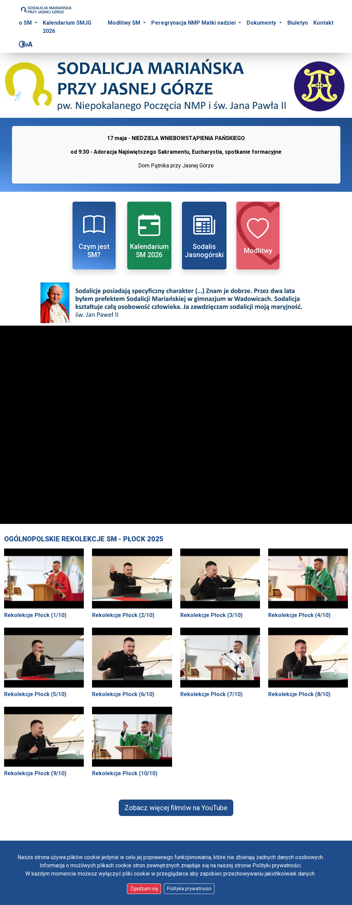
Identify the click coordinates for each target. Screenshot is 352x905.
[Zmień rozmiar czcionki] (29, 44)
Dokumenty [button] (262, 23)
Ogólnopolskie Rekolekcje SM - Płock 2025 (84, 539)
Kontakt (323, 23)
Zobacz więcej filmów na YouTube (176, 808)
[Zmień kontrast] (22, 44)
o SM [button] (26, 23)
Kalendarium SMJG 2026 (67, 27)
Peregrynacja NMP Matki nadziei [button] (194, 23)
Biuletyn (297, 23)
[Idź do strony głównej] (45, 9)
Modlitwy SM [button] (125, 23)
